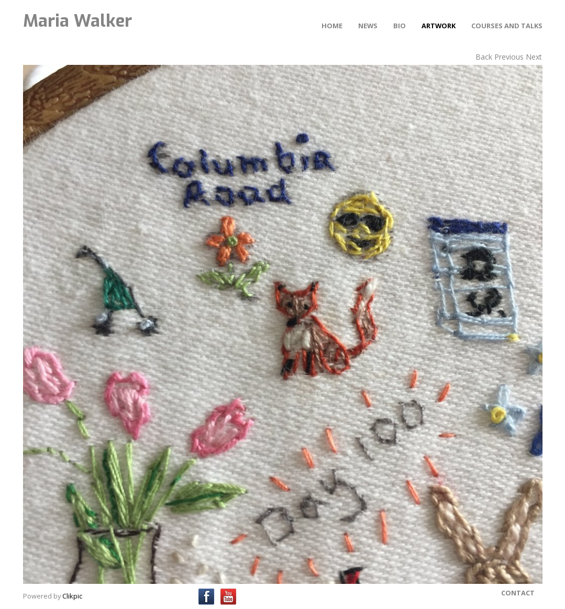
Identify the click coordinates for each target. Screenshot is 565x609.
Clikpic (72, 596)
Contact (518, 592)
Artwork (439, 25)
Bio (399, 25)
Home (332, 25)
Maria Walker (77, 20)
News (368, 25)
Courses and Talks (506, 25)
